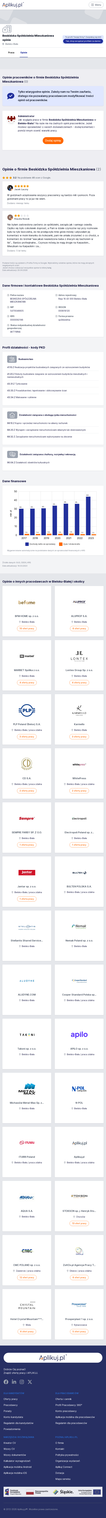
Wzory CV (9, 1448)
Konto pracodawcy (66, 1411)
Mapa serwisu (62, 1478)
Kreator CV (10, 1442)
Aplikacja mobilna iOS (15, 1472)
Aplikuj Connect (63, 1466)
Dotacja (59, 1472)
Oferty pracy (11, 1399)
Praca (11, 52)
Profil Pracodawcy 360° (68, 1405)
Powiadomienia (12, 1429)
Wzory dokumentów (15, 1454)
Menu (96, 4)
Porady (8, 1411)
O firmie (59, 1442)
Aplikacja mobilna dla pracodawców (75, 1417)
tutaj (49, 268)
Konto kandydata (13, 1417)
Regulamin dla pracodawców (71, 1423)
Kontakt (59, 1448)
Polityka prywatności (67, 1454)
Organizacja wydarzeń (67, 1460)
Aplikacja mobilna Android (18, 1466)
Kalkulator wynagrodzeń (17, 1460)
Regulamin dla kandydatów (18, 1423)
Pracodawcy (11, 1405)
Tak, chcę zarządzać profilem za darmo (83, 41)
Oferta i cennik (63, 1399)
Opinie (23, 52)
